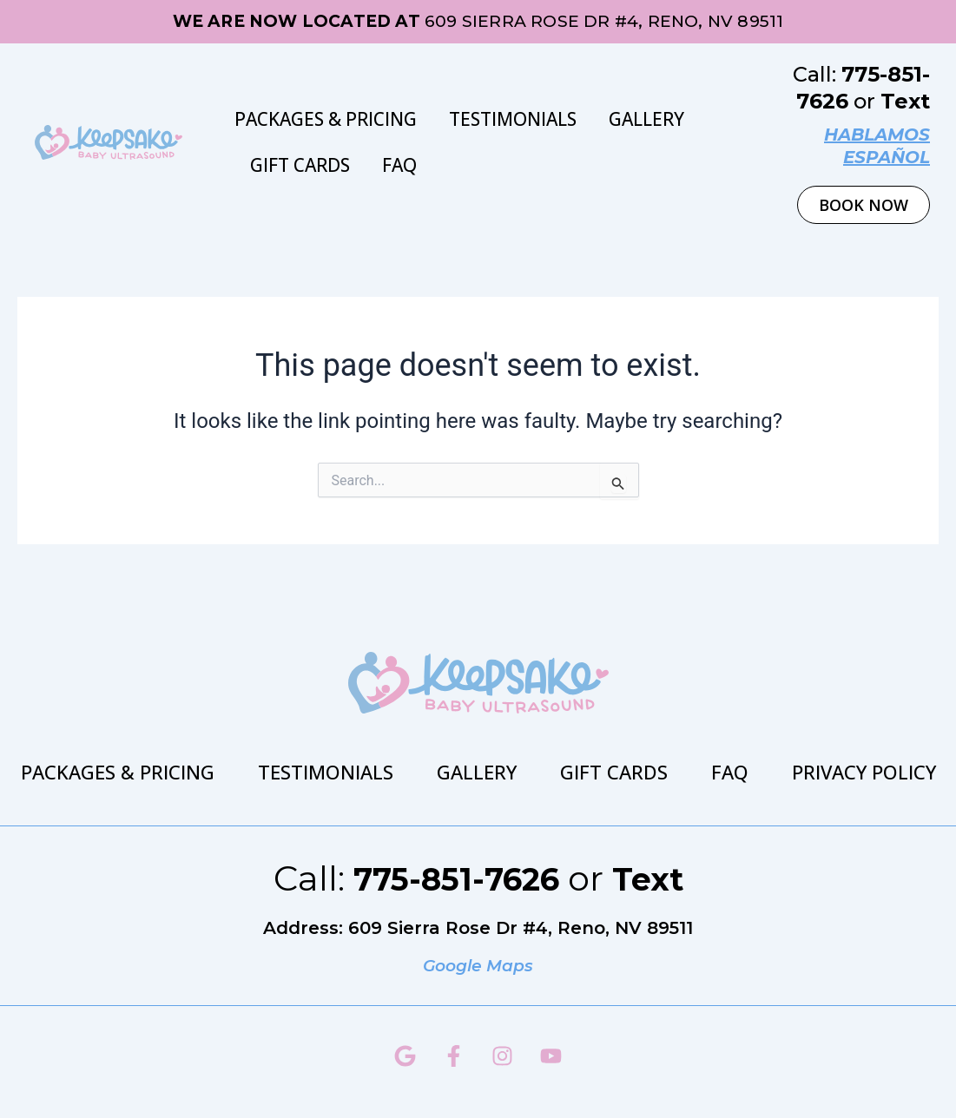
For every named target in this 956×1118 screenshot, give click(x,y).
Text (905, 101)
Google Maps (478, 965)
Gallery (646, 119)
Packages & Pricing (325, 119)
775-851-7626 (452, 878)
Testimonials (513, 119)
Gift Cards (300, 165)
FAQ (399, 165)
